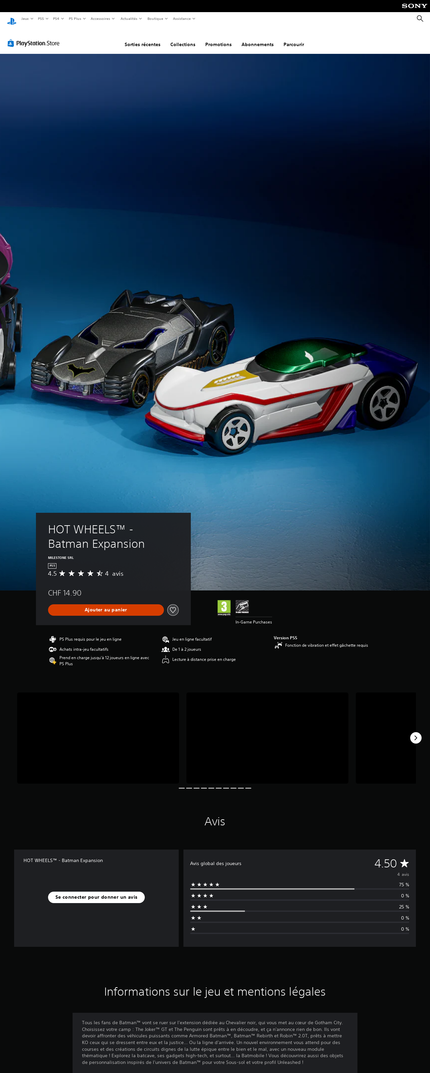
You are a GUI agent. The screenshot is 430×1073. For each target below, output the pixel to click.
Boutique (155, 18)
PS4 (56, 18)
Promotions (218, 38)
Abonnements (258, 38)
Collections (183, 38)
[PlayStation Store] (34, 36)
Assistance (182, 18)
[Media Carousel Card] (98, 731)
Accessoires (100, 18)
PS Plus (75, 18)
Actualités (128, 18)
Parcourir (294, 38)
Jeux (25, 18)
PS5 (41, 18)
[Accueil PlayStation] (11, 19)
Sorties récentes (143, 38)
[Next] (416, 731)
